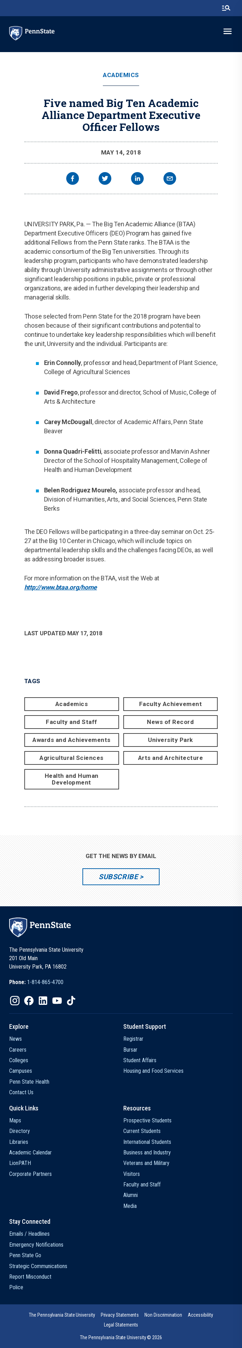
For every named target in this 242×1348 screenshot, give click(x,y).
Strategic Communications (38, 1266)
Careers (17, 1049)
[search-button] (226, 8)
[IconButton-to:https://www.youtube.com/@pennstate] (57, 1000)
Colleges (18, 1060)
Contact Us (21, 1092)
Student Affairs (139, 1060)
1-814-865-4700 (45, 982)
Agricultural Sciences (71, 757)
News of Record (170, 721)
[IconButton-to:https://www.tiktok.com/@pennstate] (71, 1000)
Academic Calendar (30, 1152)
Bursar (130, 1049)
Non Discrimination (163, 1315)
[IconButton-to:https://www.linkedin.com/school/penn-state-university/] (43, 1000)
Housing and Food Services (153, 1070)
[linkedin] (137, 179)
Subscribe (118, 877)
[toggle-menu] (227, 31)
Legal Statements (121, 1325)
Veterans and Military (146, 1163)
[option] (36, 982)
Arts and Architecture (170, 757)
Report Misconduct (30, 1276)
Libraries (18, 1142)
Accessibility (200, 1315)
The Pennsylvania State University (62, 1315)
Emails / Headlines (29, 1233)
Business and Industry (147, 1152)
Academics (121, 75)
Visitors (131, 1174)
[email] (169, 179)
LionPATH (20, 1163)
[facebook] (72, 179)
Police (16, 1287)
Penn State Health (29, 1081)
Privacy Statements (120, 1315)
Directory (19, 1131)
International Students (147, 1142)
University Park (170, 739)
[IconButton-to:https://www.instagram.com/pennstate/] (14, 1000)
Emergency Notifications (36, 1244)
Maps (15, 1120)
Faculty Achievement (170, 703)
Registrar (133, 1038)
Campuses (20, 1070)
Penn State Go (25, 1255)
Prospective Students (147, 1120)
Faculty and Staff (71, 721)
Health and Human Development (72, 779)
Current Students (142, 1131)
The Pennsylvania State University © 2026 (121, 1337)
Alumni (130, 1195)
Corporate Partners (30, 1174)
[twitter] (105, 179)
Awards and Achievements (71, 739)
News (15, 1038)
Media (130, 1206)
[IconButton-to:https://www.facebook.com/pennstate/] (29, 1000)
